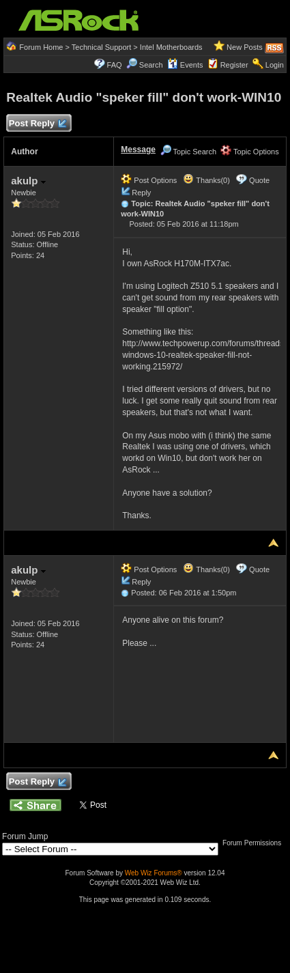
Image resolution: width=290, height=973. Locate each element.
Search (151, 65)
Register (234, 65)
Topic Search (188, 151)
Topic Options (249, 151)
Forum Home (41, 47)
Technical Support (101, 47)
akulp (28, 180)
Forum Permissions (255, 843)
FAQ (114, 65)
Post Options (149, 180)
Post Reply (37, 124)
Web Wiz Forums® (153, 873)
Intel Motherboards (171, 47)
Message (138, 149)
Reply (141, 192)
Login (274, 65)
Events (185, 65)
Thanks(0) (206, 180)
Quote (259, 180)
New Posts (245, 47)
